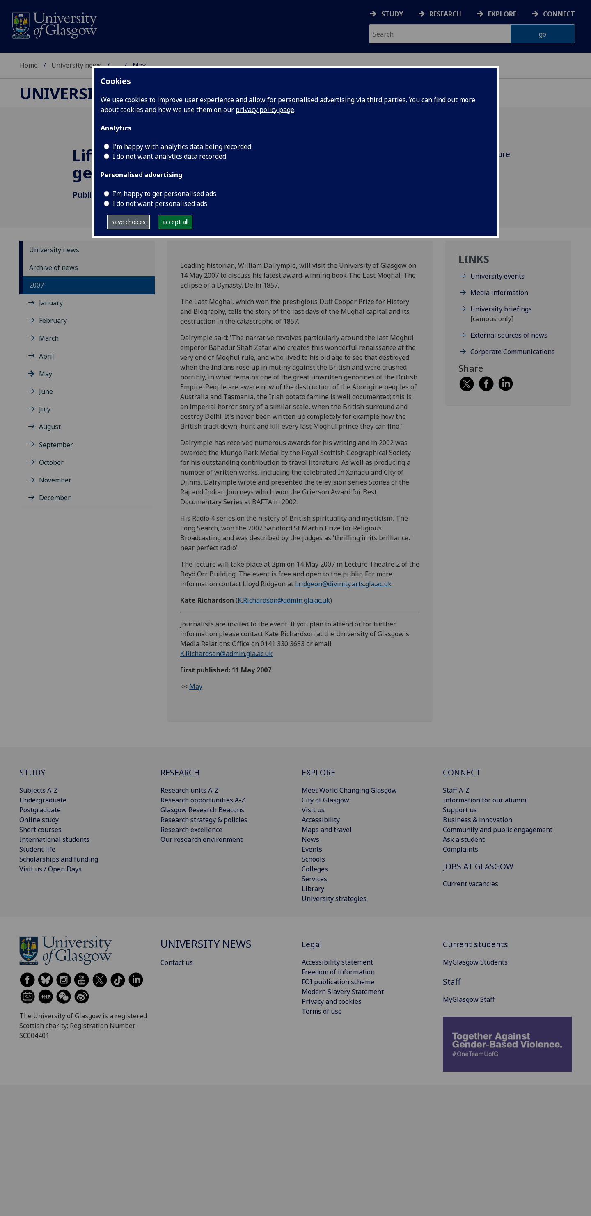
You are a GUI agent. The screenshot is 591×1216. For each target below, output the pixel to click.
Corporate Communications (512, 351)
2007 (36, 285)
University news (76, 65)
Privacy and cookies (332, 1001)
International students (54, 839)
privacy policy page (265, 109)
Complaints (460, 849)
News (310, 839)
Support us (460, 809)
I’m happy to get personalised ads (164, 193)
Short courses (40, 829)
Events (312, 849)
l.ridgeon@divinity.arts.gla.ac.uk (343, 583)
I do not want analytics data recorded (169, 156)
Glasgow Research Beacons (202, 809)
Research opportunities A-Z (202, 800)
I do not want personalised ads (159, 203)
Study (392, 13)
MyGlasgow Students (475, 962)
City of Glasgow (325, 800)
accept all (175, 222)
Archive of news (53, 267)
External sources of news (508, 335)
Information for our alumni (485, 800)
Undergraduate (42, 800)
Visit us (313, 809)
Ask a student (464, 839)
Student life (37, 849)
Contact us (176, 962)
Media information (499, 292)
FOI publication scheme (338, 981)
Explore (502, 13)
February (53, 320)
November (55, 480)
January (51, 302)
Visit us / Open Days (50, 868)
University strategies (334, 898)
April (46, 356)
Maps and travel (327, 829)
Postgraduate (40, 809)
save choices (129, 222)
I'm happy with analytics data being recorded (181, 146)
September (56, 444)
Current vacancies (470, 883)
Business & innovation (477, 819)
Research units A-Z (189, 790)
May (45, 373)
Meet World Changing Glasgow (349, 790)
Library (313, 888)
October (51, 462)
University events (497, 276)
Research (445, 13)
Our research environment (201, 839)
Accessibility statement (337, 962)
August (50, 426)
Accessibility (321, 819)
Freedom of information (338, 971)
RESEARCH (180, 772)
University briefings (501, 308)
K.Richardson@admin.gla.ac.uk (284, 600)
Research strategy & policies (203, 819)
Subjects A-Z (38, 790)
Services (314, 878)
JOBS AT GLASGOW (478, 866)
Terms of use (322, 1011)
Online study (39, 819)
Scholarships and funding (58, 859)
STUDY (32, 772)
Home (29, 65)
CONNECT (462, 772)
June (46, 391)
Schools (313, 859)
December (55, 497)
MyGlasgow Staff (469, 999)
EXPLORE (318, 772)
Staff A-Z (456, 790)
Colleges (315, 868)
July (44, 409)
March (49, 338)
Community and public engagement (497, 829)
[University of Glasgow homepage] (54, 24)
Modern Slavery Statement (343, 991)
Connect (559, 13)
